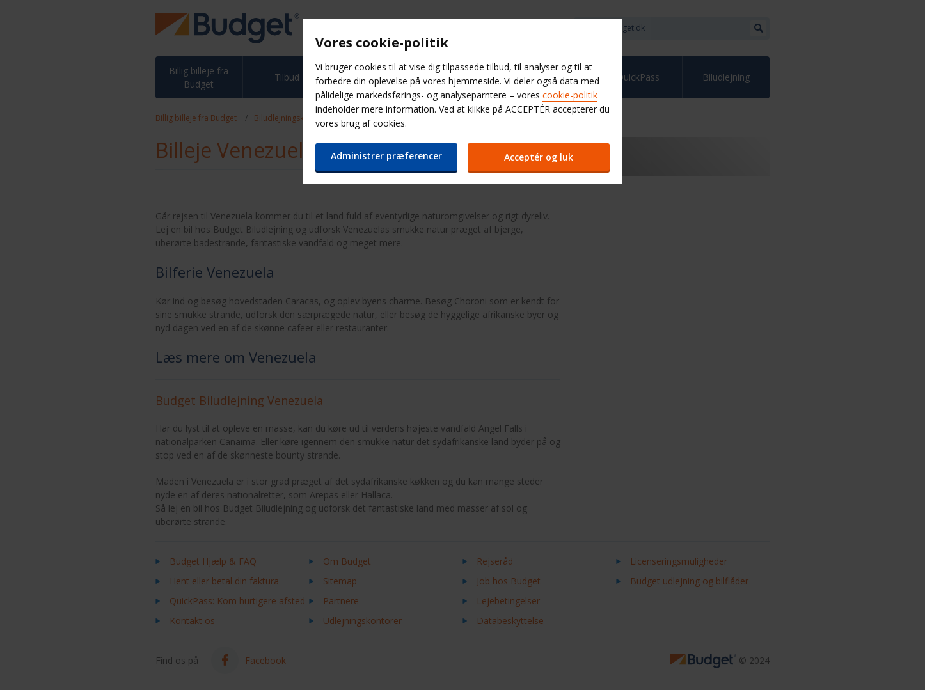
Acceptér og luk (539, 157)
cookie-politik (569, 95)
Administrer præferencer (385, 156)
